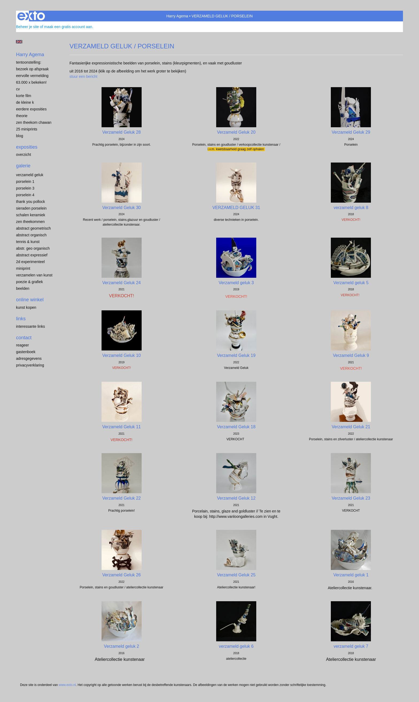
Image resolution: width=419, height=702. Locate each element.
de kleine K (25, 102)
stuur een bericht (83, 76)
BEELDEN (22, 288)
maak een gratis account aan (68, 27)
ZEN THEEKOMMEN (30, 221)
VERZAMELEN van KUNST (34, 275)
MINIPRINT (23, 268)
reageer (22, 345)
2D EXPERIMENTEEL (30, 262)
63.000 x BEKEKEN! (31, 82)
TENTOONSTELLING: (28, 62)
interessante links (30, 326)
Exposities (26, 147)
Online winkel (30, 299)
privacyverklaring (30, 365)
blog (19, 136)
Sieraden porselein (31, 208)
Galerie (23, 165)
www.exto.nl (67, 685)
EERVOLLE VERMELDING (32, 76)
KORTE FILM (23, 96)
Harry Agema (177, 16)
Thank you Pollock (30, 201)
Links (21, 318)
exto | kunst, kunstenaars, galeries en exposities (31, 16)
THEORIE (22, 116)
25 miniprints (26, 129)
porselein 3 (25, 188)
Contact (24, 337)
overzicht (23, 154)
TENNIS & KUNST (28, 242)
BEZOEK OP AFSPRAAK (32, 69)
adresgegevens (29, 358)
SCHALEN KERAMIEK (30, 215)
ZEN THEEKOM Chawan (33, 122)
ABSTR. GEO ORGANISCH (33, 248)
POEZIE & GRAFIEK (29, 282)
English (19, 41)
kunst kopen (26, 307)
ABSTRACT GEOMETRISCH (33, 228)
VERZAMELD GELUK (29, 175)
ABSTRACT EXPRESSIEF (32, 255)
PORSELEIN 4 (25, 195)
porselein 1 (25, 181)
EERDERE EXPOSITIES (31, 109)
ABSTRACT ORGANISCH (31, 235)
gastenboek (25, 352)
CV (18, 89)
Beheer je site (27, 27)
